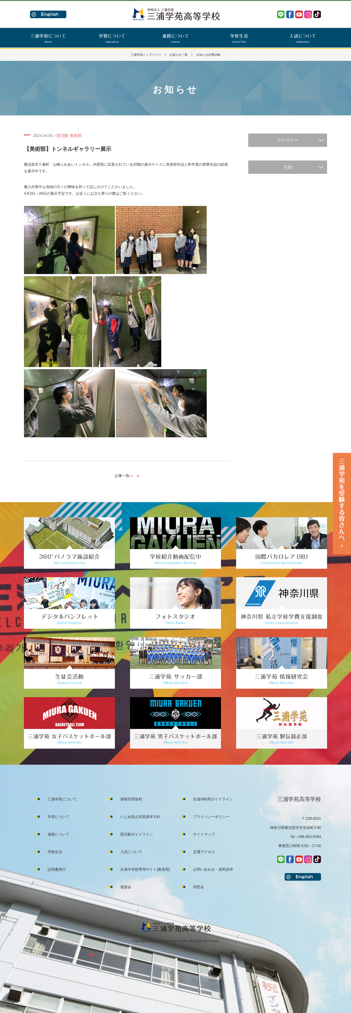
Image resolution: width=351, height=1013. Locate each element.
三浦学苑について (62, 799)
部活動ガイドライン (136, 834)
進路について (58, 834)
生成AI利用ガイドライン (213, 799)
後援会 (125, 887)
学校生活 (55, 852)
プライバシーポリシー (211, 817)
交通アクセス (204, 852)
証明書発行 (57, 869)
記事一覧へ (124, 476)
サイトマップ (204, 834)
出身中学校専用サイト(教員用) (145, 869)
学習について (58, 817)
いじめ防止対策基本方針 (140, 817)
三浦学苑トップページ (146, 54)
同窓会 (198, 887)
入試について (131, 852)
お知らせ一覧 (178, 54)
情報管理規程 (131, 799)
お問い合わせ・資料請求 (213, 869)
